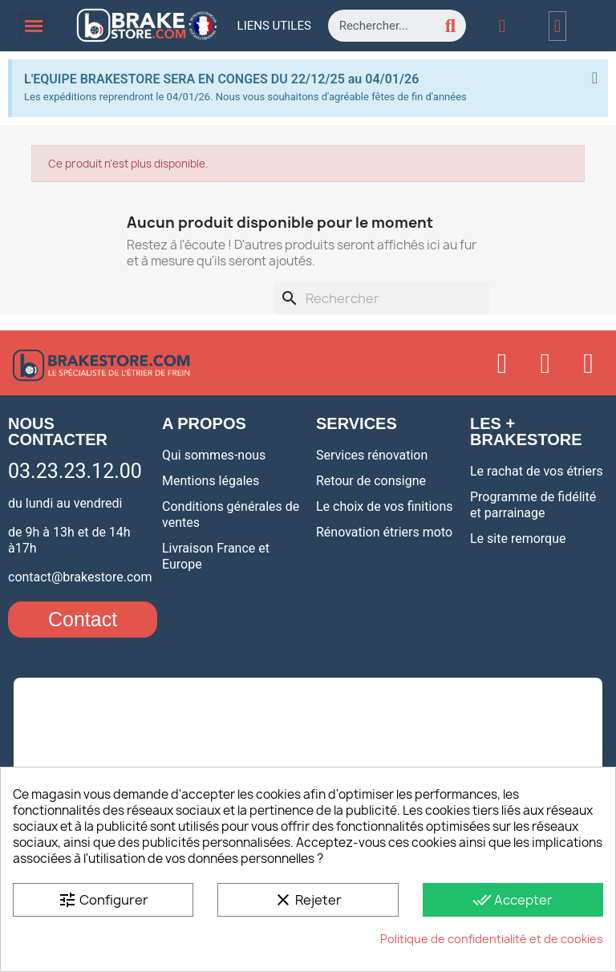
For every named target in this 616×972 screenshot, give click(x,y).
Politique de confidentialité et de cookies (491, 938)
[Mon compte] (502, 26)
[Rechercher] (381, 298)
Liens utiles (274, 25)
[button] (82, 619)
